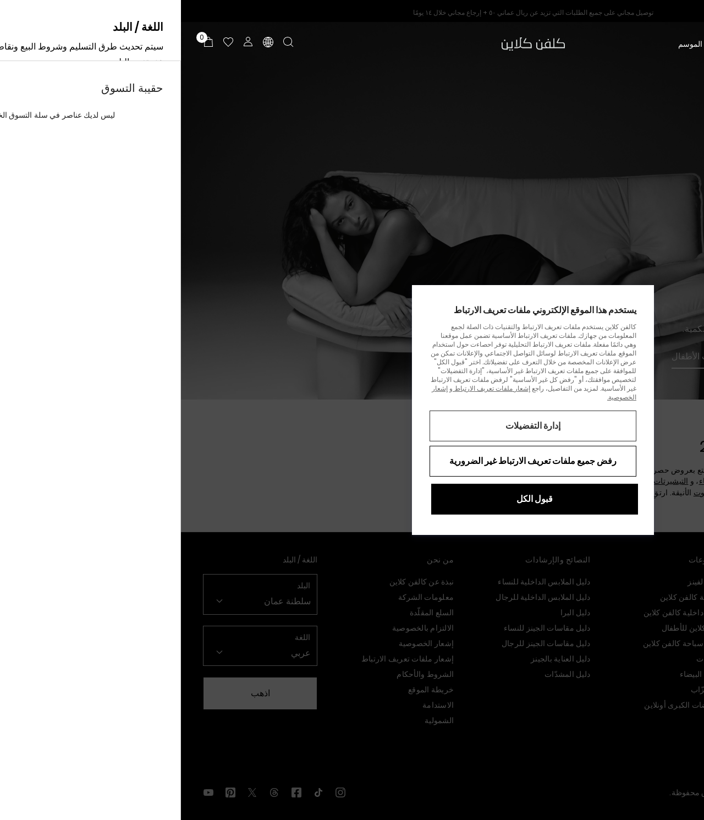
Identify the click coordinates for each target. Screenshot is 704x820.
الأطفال (603, 44)
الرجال (639, 44)
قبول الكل (354, 499)
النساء (672, 44)
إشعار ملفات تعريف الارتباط (310, 388)
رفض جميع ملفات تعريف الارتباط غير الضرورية (352, 461)
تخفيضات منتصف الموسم (537, 44)
